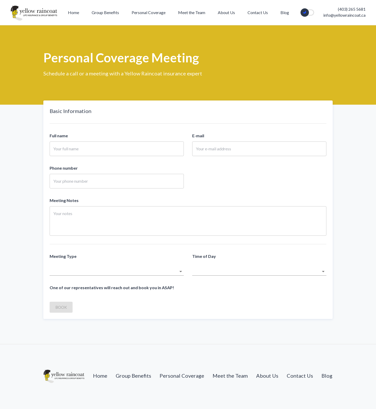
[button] (117, 271)
